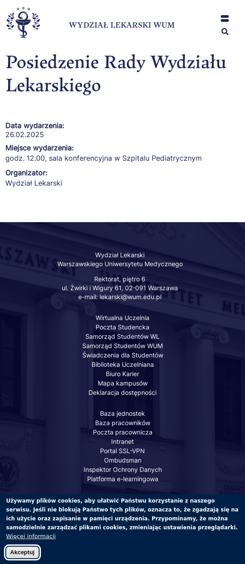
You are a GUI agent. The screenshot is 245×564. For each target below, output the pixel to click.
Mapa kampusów (123, 383)
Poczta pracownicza (123, 432)
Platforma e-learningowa (122, 479)
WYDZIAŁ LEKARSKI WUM (122, 24)
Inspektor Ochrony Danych (123, 469)
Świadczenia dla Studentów (122, 355)
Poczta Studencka (122, 327)
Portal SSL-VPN (122, 450)
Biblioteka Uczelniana (123, 364)
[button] (224, 18)
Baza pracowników (122, 422)
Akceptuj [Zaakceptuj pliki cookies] (22, 556)
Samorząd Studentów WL (122, 336)
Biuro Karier (122, 373)
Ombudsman (122, 460)
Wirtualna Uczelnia (122, 317)
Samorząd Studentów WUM (122, 345)
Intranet (122, 441)
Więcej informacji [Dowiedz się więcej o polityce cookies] (31, 540)
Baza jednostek (122, 413)
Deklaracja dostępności (122, 392)
